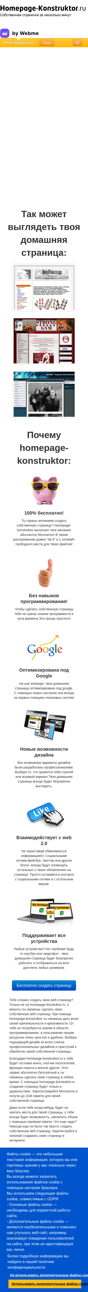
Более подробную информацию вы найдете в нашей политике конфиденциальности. (38, 1261)
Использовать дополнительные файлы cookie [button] (46, 1284)
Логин (46, 42)
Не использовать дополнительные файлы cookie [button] (45, 1275)
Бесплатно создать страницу (44, 985)
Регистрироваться (19, 42)
